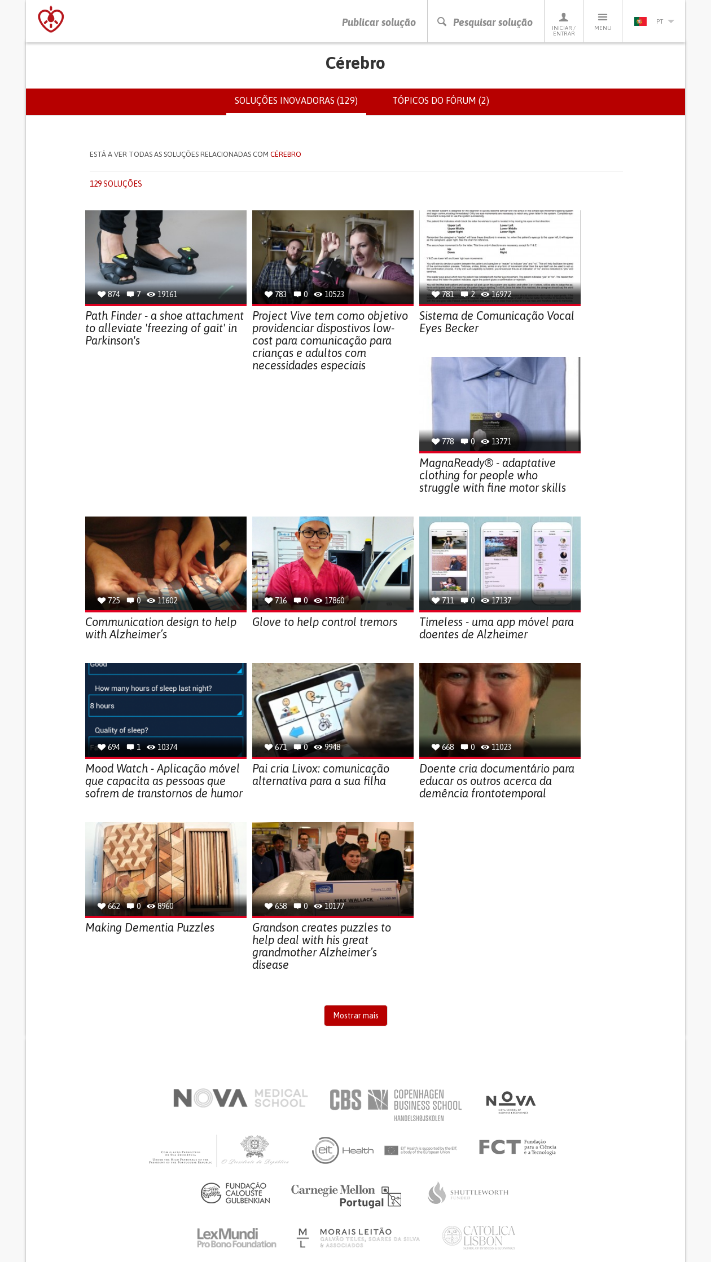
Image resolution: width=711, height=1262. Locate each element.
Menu (602, 21)
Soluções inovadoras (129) (300, 105)
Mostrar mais (356, 1015)
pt (654, 21)
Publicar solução (379, 22)
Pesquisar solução (484, 22)
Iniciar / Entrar (564, 24)
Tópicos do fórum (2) (440, 100)
